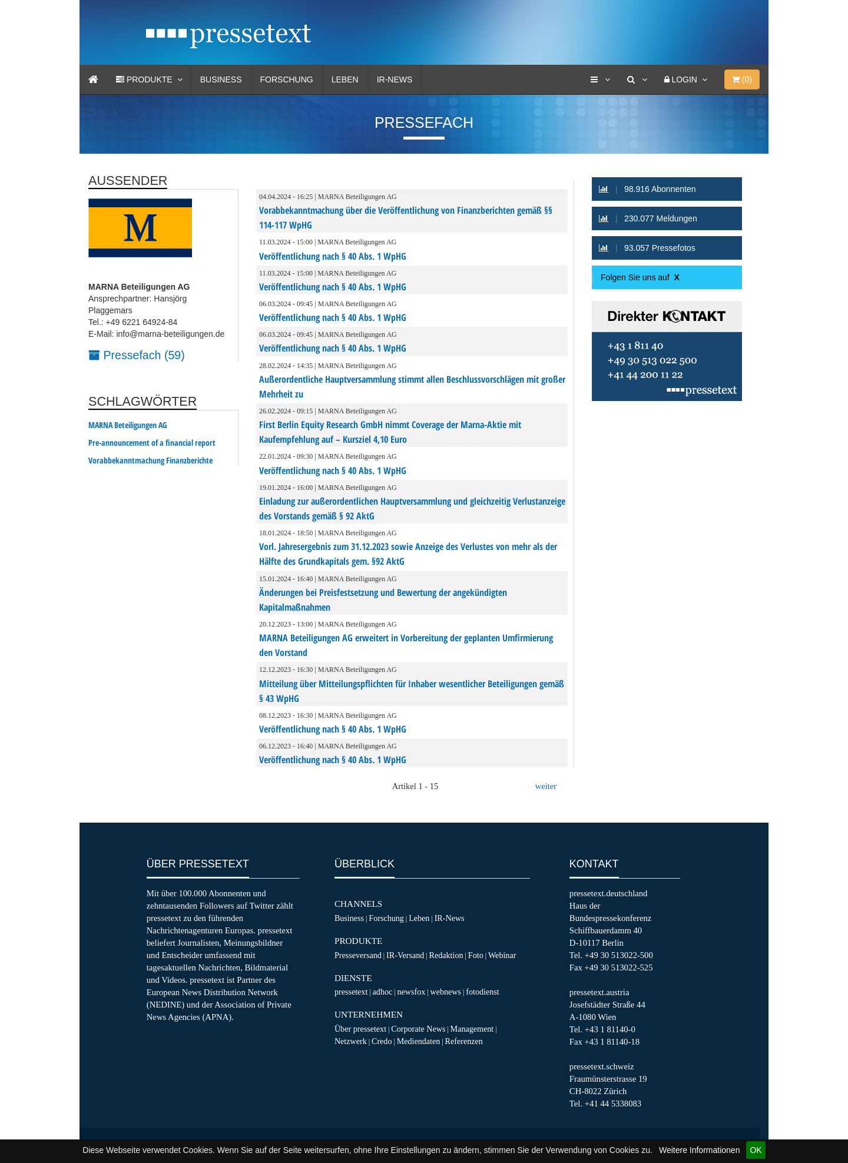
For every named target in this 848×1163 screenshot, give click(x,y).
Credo (382, 1041)
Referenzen (464, 1041)
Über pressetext (360, 1028)
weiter (545, 786)
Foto (475, 955)
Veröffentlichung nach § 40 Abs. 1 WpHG (332, 256)
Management (472, 1028)
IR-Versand (405, 955)
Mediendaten (418, 1041)
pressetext (350, 991)
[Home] (93, 79)
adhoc (383, 991)
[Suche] (636, 79)
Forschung (286, 79)
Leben (345, 79)
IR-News (395, 79)
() (742, 79)
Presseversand (358, 955)
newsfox (412, 991)
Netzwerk (350, 1041)
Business (221, 79)
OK (755, 1150)
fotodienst (482, 991)
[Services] (600, 79)
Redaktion (446, 955)
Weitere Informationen (699, 1150)
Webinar (502, 955)
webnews (446, 991)
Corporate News (418, 1028)
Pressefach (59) (136, 355)
